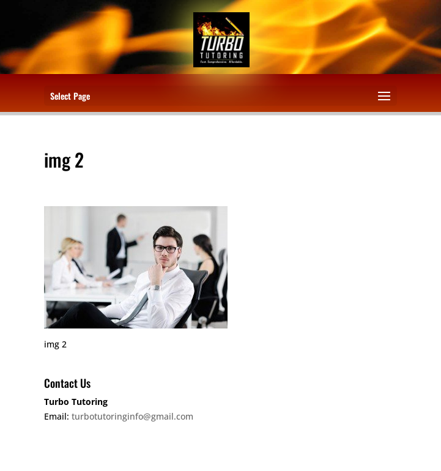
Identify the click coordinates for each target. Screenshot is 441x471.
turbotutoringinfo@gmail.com (132, 416)
